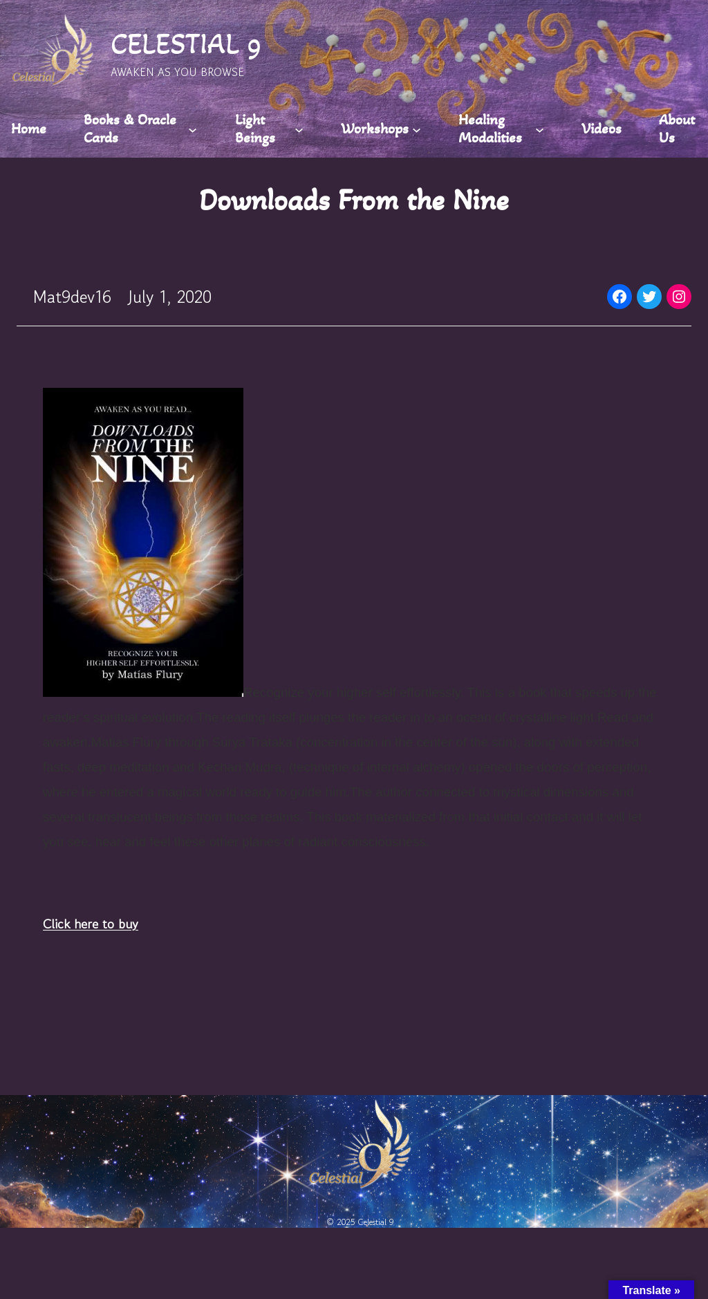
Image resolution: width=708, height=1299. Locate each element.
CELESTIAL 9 (186, 44)
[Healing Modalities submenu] (539, 128)
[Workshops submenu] (416, 128)
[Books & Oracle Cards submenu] (192, 128)
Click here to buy (90, 923)
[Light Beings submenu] (299, 128)
